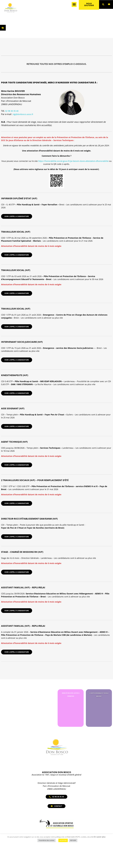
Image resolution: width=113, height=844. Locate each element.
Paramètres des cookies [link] (46, 840)
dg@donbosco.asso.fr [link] (23, 114)
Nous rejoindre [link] (50, 28)
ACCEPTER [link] (63, 840)
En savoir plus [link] (99, 837)
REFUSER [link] (73, 840)
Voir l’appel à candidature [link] (16, 572)
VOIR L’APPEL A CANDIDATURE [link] (16, 216)
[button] (74, 4)
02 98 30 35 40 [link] (11, 111)
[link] (3, 28)
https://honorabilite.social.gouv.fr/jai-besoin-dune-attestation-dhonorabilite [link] (73, 161)
